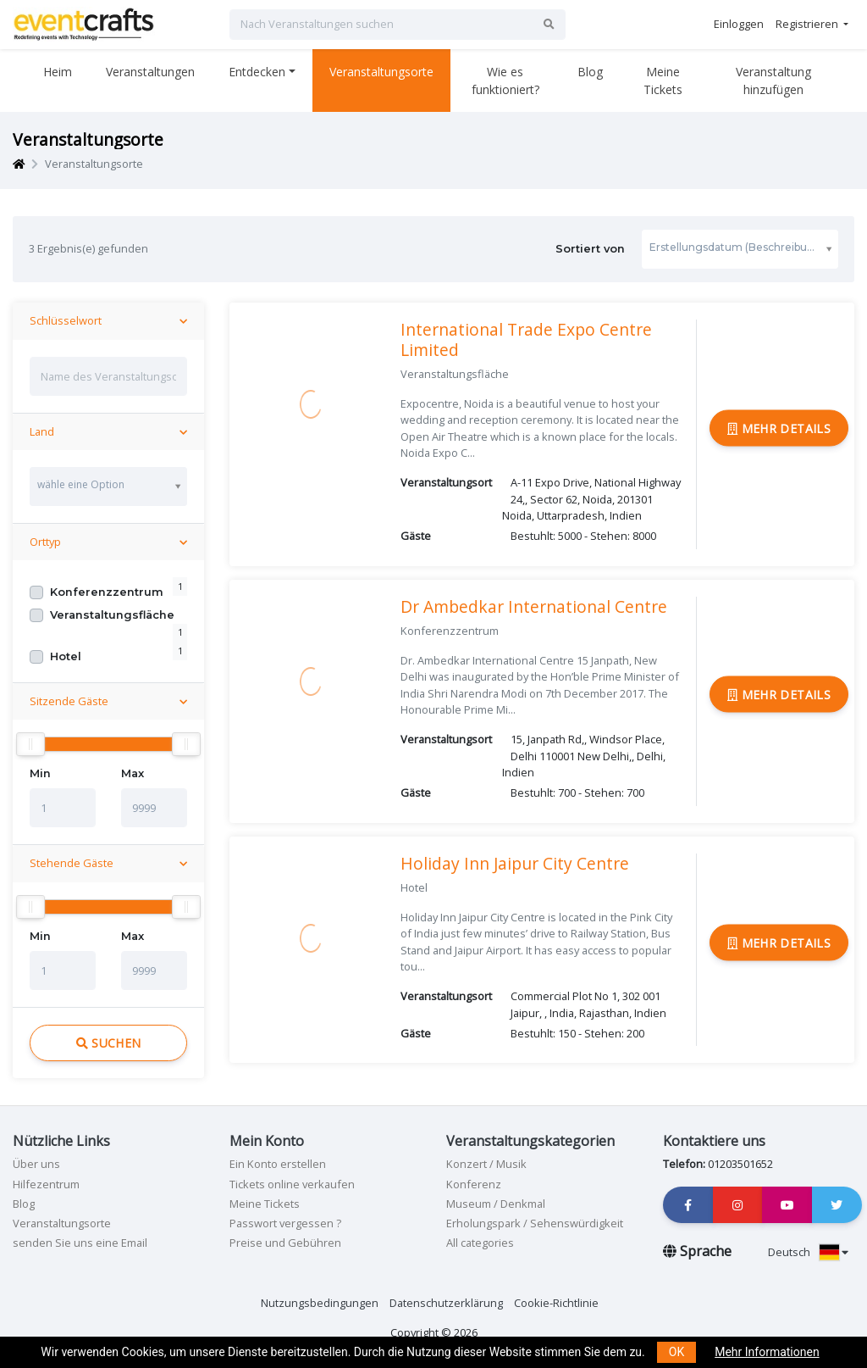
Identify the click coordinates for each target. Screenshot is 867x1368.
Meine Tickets (662, 80)
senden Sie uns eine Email (80, 1242)
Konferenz (473, 1184)
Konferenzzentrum (106, 592)
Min (40, 773)
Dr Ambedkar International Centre (533, 606)
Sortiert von (696, 248)
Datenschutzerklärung (446, 1302)
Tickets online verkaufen (292, 1184)
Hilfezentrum (46, 1184)
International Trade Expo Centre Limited (526, 339)
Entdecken (257, 72)
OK (676, 1352)
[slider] (30, 744)
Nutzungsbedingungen (319, 1302)
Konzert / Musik (486, 1163)
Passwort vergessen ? (285, 1223)
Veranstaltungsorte (381, 72)
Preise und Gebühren (285, 1242)
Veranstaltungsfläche (112, 615)
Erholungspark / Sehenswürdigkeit (534, 1223)
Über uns (36, 1163)
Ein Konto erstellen (277, 1163)
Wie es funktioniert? (505, 80)
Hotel (65, 656)
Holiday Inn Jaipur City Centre (514, 863)
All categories (480, 1242)
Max (132, 773)
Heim (57, 72)
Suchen (108, 1043)
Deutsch (808, 1252)
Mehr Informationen (767, 1352)
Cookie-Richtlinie (556, 1302)
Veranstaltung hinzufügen (773, 80)
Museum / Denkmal (495, 1203)
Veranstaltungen (150, 72)
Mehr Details (779, 428)
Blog (590, 72)
